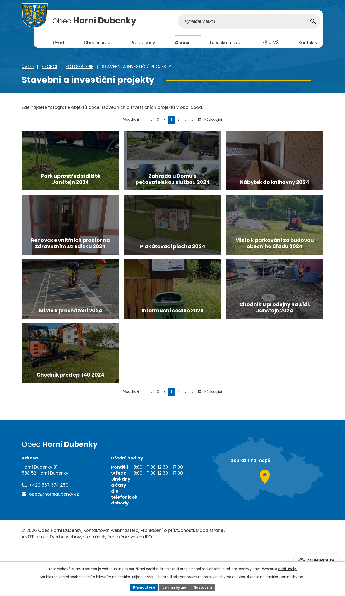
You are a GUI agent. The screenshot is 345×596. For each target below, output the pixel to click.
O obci (49, 68)
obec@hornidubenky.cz (54, 543)
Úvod (28, 68)
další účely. (287, 568)
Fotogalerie (79, 68)
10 (199, 121)
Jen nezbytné (174, 587)
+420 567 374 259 (48, 534)
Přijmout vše (142, 587)
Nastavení (204, 587)
